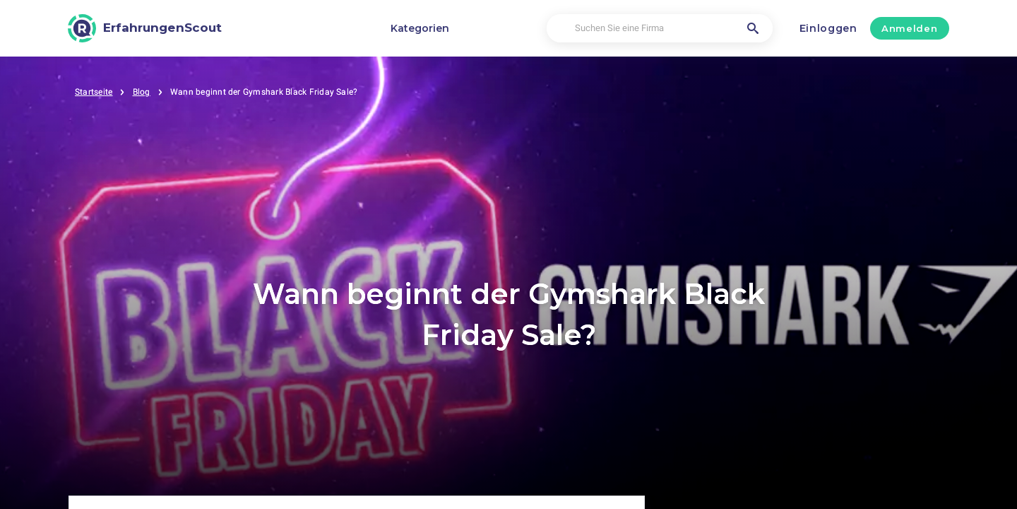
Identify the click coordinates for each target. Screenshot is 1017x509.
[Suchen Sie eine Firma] (659, 28)
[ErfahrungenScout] (145, 28)
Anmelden (909, 28)
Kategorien (420, 28)
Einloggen (828, 28)
